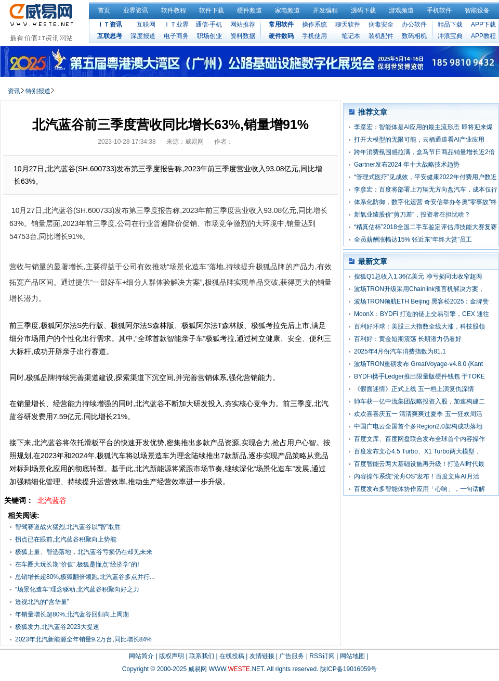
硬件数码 (281, 36)
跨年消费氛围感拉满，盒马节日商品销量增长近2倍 (424, 152)
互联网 (146, 24)
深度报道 (142, 36)
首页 (104, 10)
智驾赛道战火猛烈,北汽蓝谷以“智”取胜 (68, 527)
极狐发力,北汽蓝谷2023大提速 (57, 626)
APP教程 (483, 36)
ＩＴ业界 (176, 24)
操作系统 (314, 24)
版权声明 (171, 656)
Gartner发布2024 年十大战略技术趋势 (406, 164)
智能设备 (477, 10)
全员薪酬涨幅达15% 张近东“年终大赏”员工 (413, 239)
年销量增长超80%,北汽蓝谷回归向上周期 (72, 614)
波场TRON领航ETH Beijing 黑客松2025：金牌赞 (421, 301)
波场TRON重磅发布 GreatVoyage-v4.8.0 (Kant (418, 364)
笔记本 (351, 36)
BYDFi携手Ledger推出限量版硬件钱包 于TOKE (419, 376)
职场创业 (209, 36)
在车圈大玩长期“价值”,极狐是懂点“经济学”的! (77, 564)
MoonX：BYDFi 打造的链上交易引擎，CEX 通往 (421, 314)
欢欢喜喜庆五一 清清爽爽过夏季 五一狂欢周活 (418, 414)
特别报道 (37, 91)
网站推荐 (242, 24)
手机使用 (314, 36)
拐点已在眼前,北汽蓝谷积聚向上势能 (65, 539)
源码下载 (363, 10)
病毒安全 (381, 24)
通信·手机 (208, 24)
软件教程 (173, 10)
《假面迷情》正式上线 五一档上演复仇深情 (414, 389)
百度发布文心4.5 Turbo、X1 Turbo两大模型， (417, 451)
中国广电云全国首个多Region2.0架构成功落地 (418, 426)
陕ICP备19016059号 (348, 669)
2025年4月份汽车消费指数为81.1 (400, 351)
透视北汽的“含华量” (42, 602)
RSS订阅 (322, 656)
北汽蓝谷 (52, 500)
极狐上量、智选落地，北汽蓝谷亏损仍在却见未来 (83, 552)
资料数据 (242, 36)
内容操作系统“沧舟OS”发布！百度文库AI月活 (416, 476)
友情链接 (262, 656)
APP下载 (483, 24)
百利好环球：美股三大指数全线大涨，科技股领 (419, 326)
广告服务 (291, 656)
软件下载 (211, 10)
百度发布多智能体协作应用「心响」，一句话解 (419, 489)
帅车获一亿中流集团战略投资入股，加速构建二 (419, 401)
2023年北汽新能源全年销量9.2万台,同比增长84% (83, 639)
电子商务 (176, 36)
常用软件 (281, 24)
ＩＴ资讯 (109, 24)
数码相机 (414, 36)
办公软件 (414, 24)
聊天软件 (347, 24)
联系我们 (201, 656)
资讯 (14, 91)
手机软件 (439, 10)
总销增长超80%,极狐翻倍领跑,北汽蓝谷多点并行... (85, 577)
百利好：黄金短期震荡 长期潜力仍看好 (408, 339)
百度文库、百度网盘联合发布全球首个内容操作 (419, 439)
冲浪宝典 (450, 36)
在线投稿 (231, 656)
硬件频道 (249, 10)
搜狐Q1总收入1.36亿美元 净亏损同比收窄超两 (418, 276)
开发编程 (325, 10)
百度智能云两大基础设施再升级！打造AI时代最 (419, 464)
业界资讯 (135, 10)
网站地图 (352, 656)
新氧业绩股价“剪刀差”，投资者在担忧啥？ (412, 214)
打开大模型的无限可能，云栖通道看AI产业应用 (419, 139)
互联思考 (109, 36)
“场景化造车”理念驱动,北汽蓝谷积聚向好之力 (77, 589)
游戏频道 (401, 10)
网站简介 (141, 656)
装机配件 (381, 36)
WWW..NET (236, 669)
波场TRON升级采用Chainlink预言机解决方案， (419, 289)
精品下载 (450, 24)
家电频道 (287, 10)
